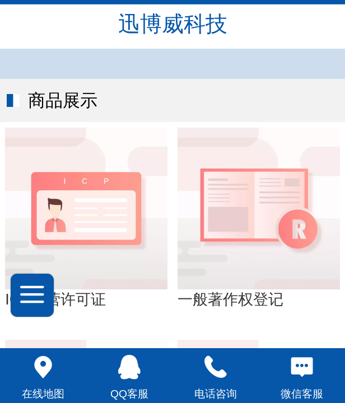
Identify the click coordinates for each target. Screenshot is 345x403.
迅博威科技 (172, 24)
